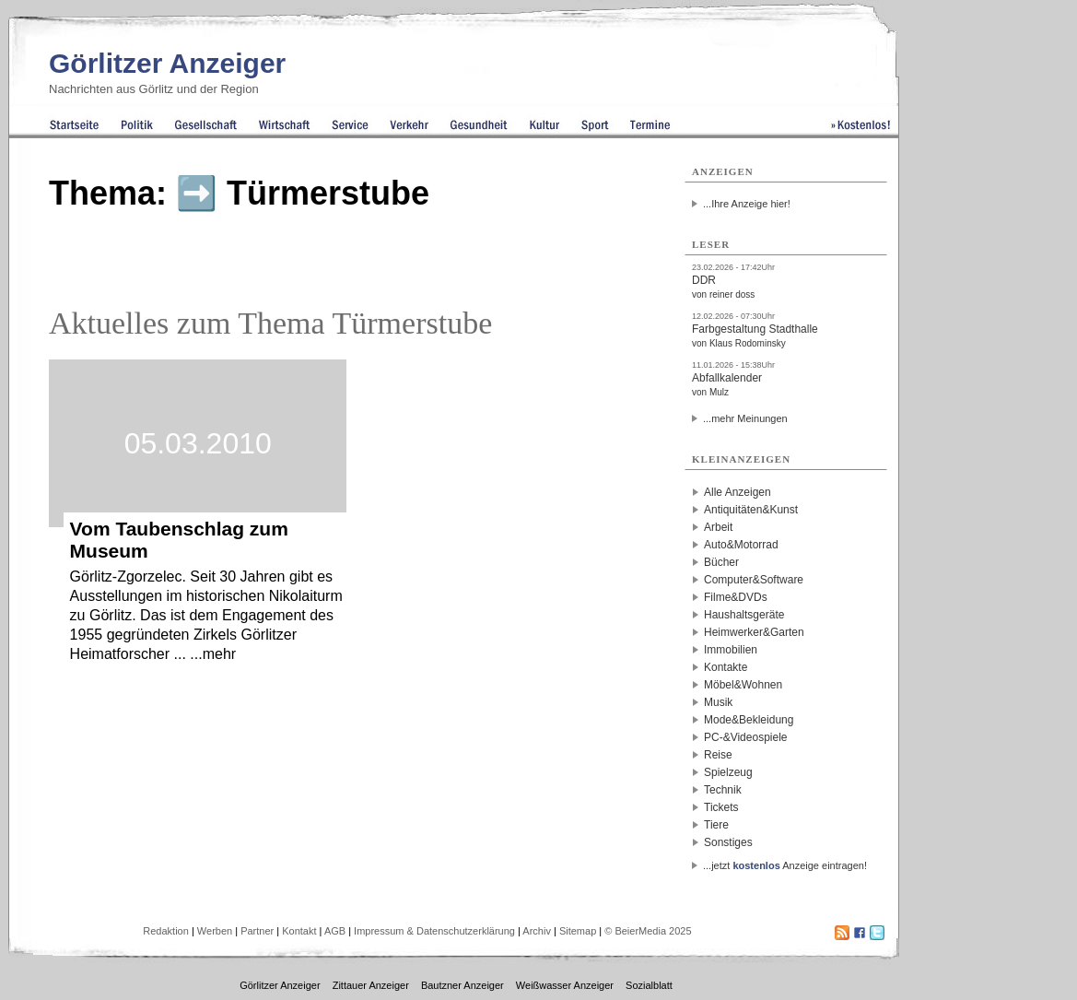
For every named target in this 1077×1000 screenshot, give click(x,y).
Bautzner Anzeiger (462, 985)
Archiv (536, 930)
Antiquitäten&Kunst (751, 509)
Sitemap (577, 930)
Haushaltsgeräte (744, 614)
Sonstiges (728, 842)
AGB (334, 930)
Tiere (716, 824)
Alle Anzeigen (737, 492)
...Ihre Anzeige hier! (746, 203)
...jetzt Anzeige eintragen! (785, 865)
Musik (718, 702)
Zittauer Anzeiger (371, 985)
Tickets (721, 807)
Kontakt (299, 930)
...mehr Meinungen (745, 418)
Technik (723, 789)
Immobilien (730, 649)
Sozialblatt (649, 985)
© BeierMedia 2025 (647, 930)
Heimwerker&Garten (754, 632)
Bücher (721, 562)
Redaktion (166, 930)
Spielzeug (728, 772)
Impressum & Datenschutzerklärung (434, 930)
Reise (718, 754)
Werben (214, 930)
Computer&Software (753, 579)
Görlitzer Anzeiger (167, 63)
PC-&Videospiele (746, 737)
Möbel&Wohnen (743, 684)
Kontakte (725, 667)
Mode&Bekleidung (748, 719)
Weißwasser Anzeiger (565, 985)
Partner (257, 930)
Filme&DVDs (735, 597)
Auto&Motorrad (741, 544)
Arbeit (718, 527)
